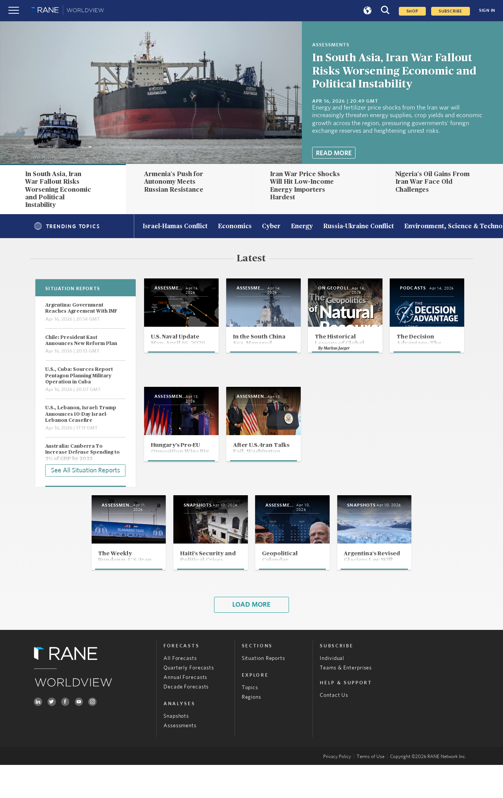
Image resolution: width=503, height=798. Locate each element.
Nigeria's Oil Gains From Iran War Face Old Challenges (432, 182)
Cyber (271, 227)
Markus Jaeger (395, 376)
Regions (251, 730)
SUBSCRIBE (450, 11)
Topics (250, 720)
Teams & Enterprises (346, 701)
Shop (412, 11)
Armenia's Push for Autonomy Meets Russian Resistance (173, 182)
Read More (334, 153)
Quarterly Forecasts (188, 701)
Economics (235, 227)
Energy (302, 227)
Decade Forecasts (186, 720)
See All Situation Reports (85, 469)
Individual (332, 691)
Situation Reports (263, 691)
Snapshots (176, 749)
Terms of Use (370, 789)
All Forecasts (180, 691)
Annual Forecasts (185, 710)
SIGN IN (487, 11)
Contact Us (334, 728)
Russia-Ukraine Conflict (358, 227)
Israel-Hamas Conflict (175, 227)
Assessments (180, 758)
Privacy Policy (337, 789)
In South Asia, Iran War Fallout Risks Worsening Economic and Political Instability (394, 71)
